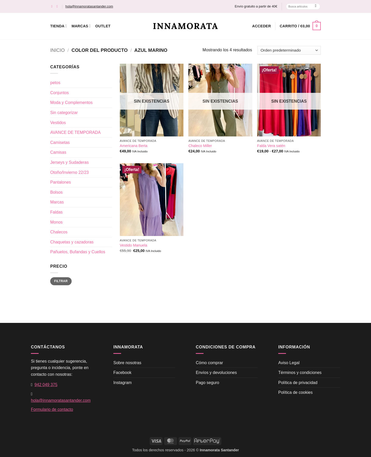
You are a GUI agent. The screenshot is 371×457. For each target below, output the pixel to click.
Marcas (81, 25)
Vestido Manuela (133, 245)
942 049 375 (46, 384)
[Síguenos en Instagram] (58, 6)
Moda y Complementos (71, 102)
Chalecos (59, 232)
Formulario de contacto (52, 409)
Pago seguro (207, 382)
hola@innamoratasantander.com (89, 6)
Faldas (56, 212)
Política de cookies (295, 392)
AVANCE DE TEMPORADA (75, 132)
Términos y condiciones (300, 372)
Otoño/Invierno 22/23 (69, 172)
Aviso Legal (288, 363)
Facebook (122, 372)
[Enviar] (316, 6)
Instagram (122, 382)
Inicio (57, 50)
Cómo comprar (209, 363)
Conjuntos (59, 93)
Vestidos (58, 122)
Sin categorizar (64, 112)
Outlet (103, 26)
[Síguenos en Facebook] (53, 6)
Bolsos (56, 192)
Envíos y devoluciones (216, 372)
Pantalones (60, 182)
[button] (261, 26)
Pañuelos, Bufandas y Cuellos (77, 252)
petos (55, 82)
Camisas (58, 152)
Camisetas (60, 142)
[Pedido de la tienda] (289, 50)
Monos (56, 222)
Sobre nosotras (127, 363)
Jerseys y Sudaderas (69, 162)
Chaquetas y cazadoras (72, 242)
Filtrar (61, 281)
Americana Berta (133, 146)
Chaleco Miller (200, 146)
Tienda (58, 25)
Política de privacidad (297, 382)
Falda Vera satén (271, 146)
